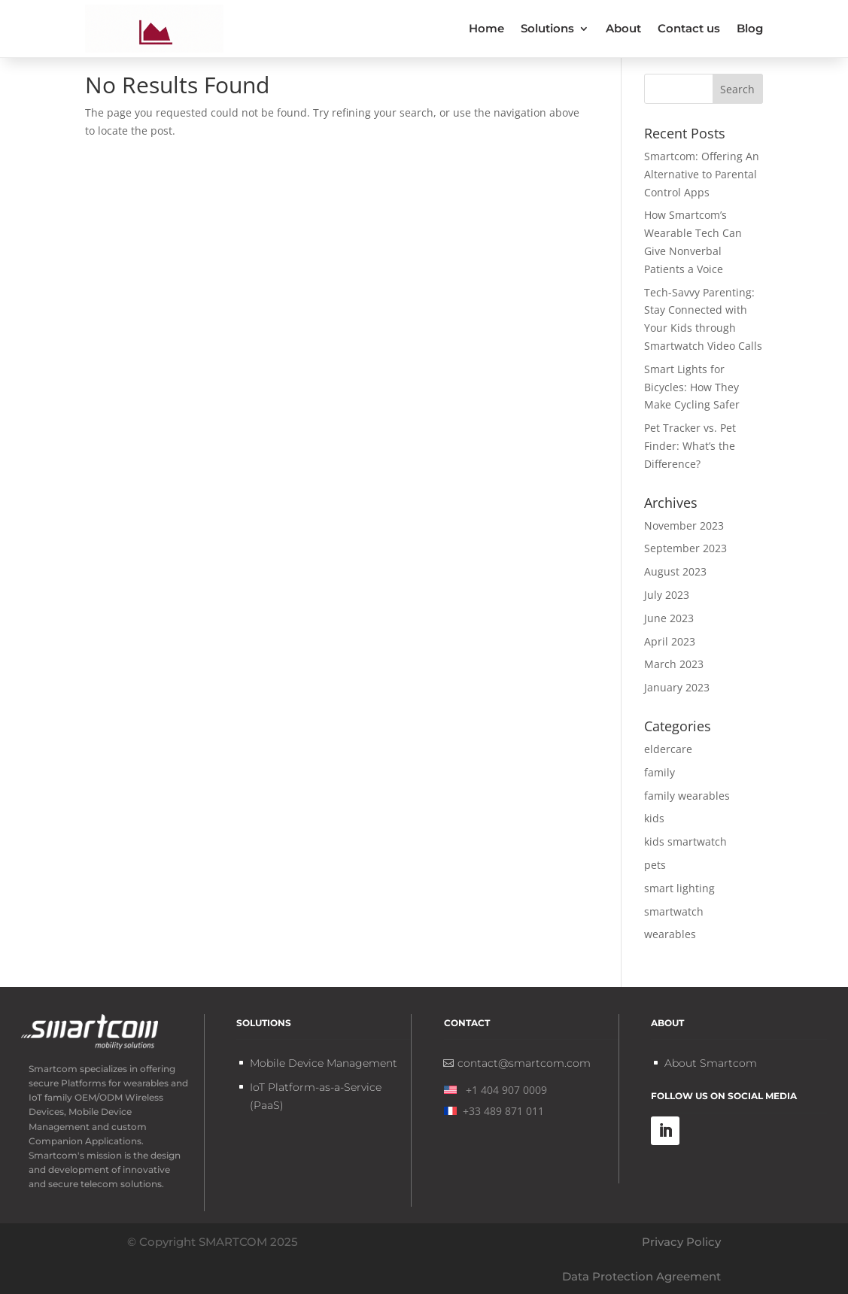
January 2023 (677, 687)
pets (655, 865)
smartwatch (674, 911)
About (623, 28)
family (659, 772)
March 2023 (674, 664)
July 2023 (666, 595)
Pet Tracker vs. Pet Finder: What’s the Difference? (690, 446)
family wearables (687, 795)
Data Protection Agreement (641, 1276)
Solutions (547, 28)
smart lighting (679, 888)
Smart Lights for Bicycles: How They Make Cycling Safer (692, 387)
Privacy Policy (681, 1242)
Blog (750, 28)
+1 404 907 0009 (495, 1090)
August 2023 (675, 571)
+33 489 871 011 (494, 1111)
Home (486, 28)
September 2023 (685, 548)
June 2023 (669, 618)
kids (654, 818)
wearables (670, 934)
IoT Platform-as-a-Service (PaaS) (315, 1096)
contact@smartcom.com (524, 1063)
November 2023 (684, 525)
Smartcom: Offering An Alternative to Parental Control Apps (701, 174)
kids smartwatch (685, 841)
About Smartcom (710, 1063)
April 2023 (669, 641)
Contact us (689, 28)
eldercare (668, 749)
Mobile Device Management (323, 1063)
